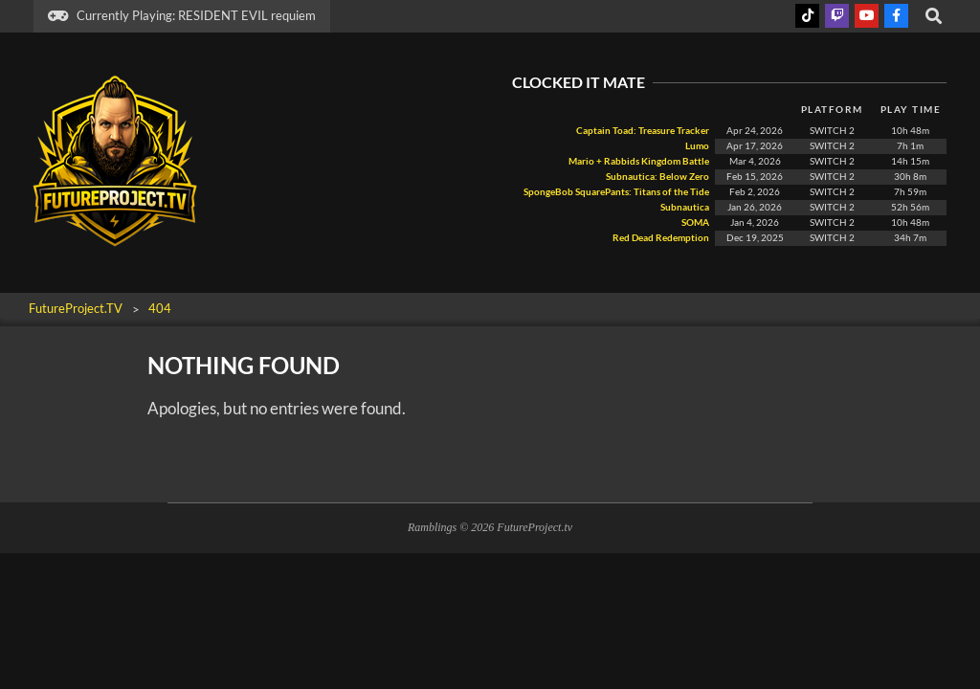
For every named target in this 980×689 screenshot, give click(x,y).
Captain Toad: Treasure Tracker (642, 130)
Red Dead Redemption (660, 238)
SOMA (694, 222)
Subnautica (684, 207)
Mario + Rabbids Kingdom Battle (638, 161)
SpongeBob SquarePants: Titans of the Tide (616, 192)
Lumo (697, 146)
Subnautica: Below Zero (657, 176)
